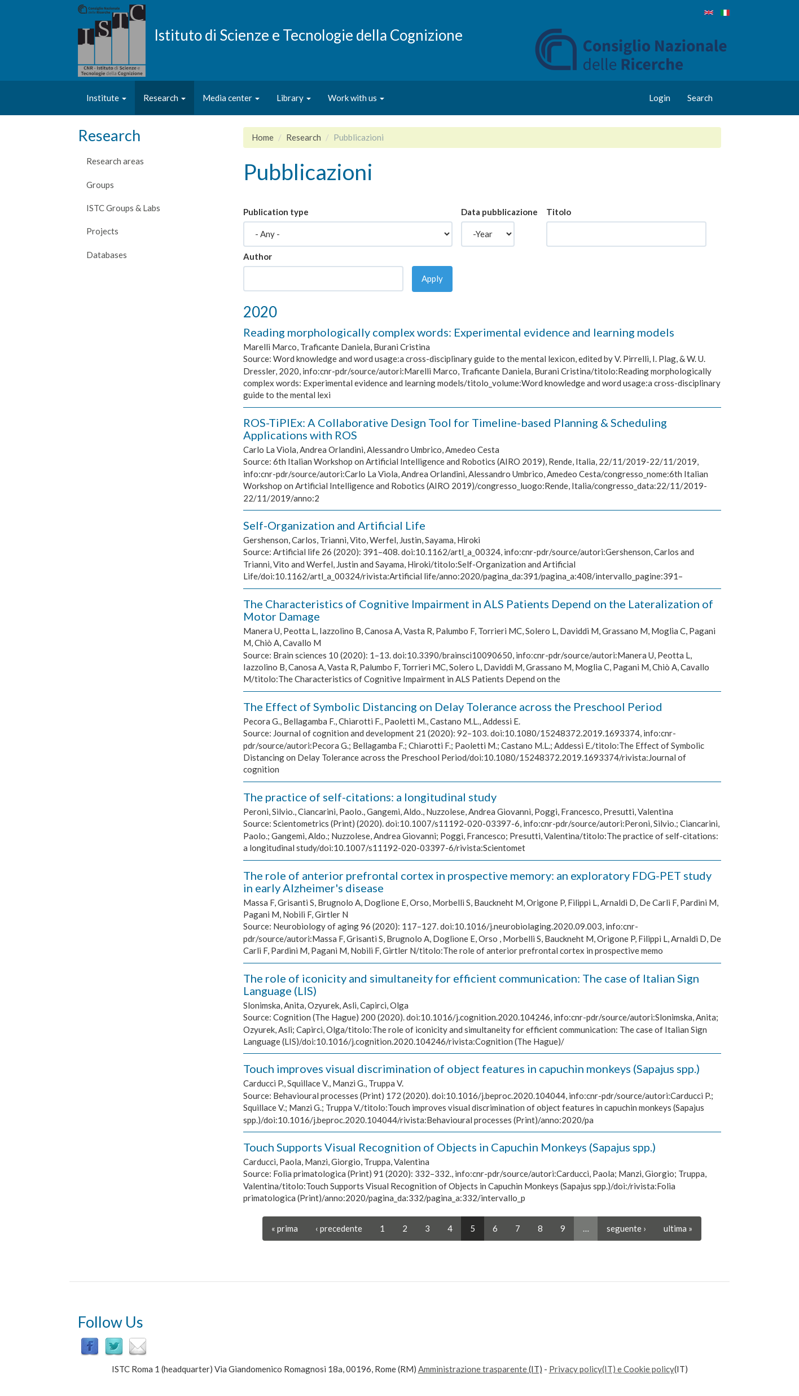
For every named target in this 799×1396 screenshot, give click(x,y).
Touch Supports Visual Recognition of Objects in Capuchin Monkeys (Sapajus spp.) (449, 1147)
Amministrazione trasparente (472, 1369)
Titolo (558, 212)
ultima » (678, 1228)
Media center (231, 98)
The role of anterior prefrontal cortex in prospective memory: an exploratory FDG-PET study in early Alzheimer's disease (477, 882)
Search (700, 98)
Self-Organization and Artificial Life (334, 525)
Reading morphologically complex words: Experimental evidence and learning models (458, 332)
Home (263, 137)
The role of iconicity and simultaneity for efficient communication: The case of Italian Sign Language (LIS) (471, 984)
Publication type (276, 212)
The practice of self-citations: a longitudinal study (370, 797)
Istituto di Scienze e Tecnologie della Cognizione (308, 34)
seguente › (626, 1228)
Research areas (115, 161)
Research (164, 98)
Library (293, 98)
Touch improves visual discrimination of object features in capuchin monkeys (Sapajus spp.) (471, 1068)
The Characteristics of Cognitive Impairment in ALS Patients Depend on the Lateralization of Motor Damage (478, 610)
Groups (100, 185)
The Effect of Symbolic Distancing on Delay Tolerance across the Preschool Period (452, 706)
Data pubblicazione (499, 212)
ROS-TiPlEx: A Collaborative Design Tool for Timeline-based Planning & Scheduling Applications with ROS (455, 429)
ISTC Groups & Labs (123, 208)
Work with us (356, 98)
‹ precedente (338, 1228)
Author (257, 256)
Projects (102, 231)
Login (659, 98)
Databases (106, 255)
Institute (106, 98)
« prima (284, 1228)
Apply (432, 278)
